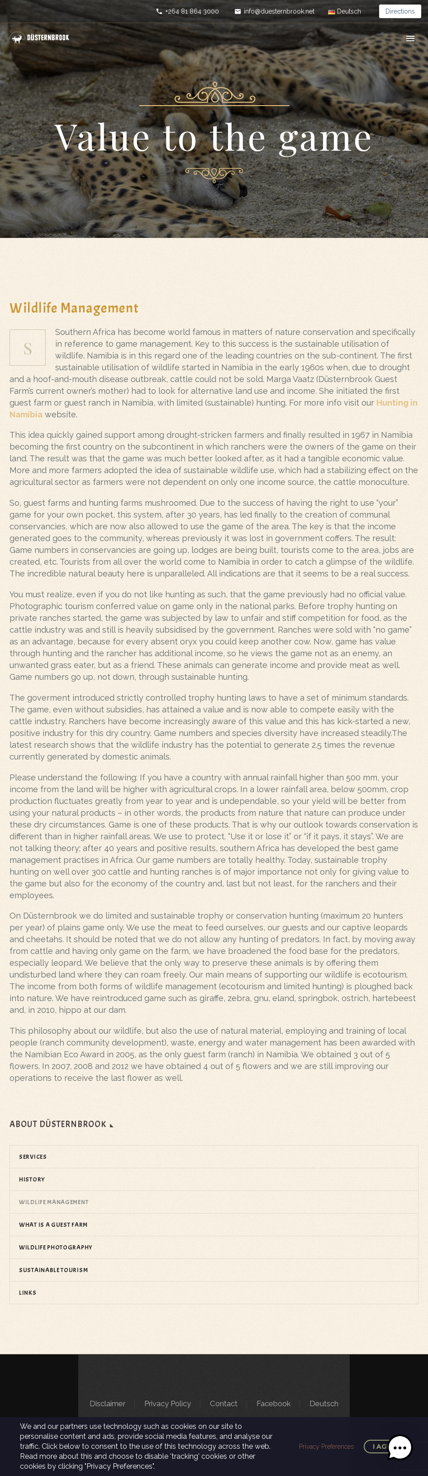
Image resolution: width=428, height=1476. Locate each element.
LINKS (28, 1293)
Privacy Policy (167, 1404)
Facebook (273, 1404)
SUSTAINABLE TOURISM (53, 1270)
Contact (224, 1404)
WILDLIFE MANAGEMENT (53, 1202)
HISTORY (32, 1179)
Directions (400, 11)
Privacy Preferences (326, 1446)
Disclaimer (107, 1404)
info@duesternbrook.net (279, 11)
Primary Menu (410, 38)
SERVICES (33, 1157)
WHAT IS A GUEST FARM (53, 1225)
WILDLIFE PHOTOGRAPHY (56, 1247)
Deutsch (323, 1404)
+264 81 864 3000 (192, 11)
